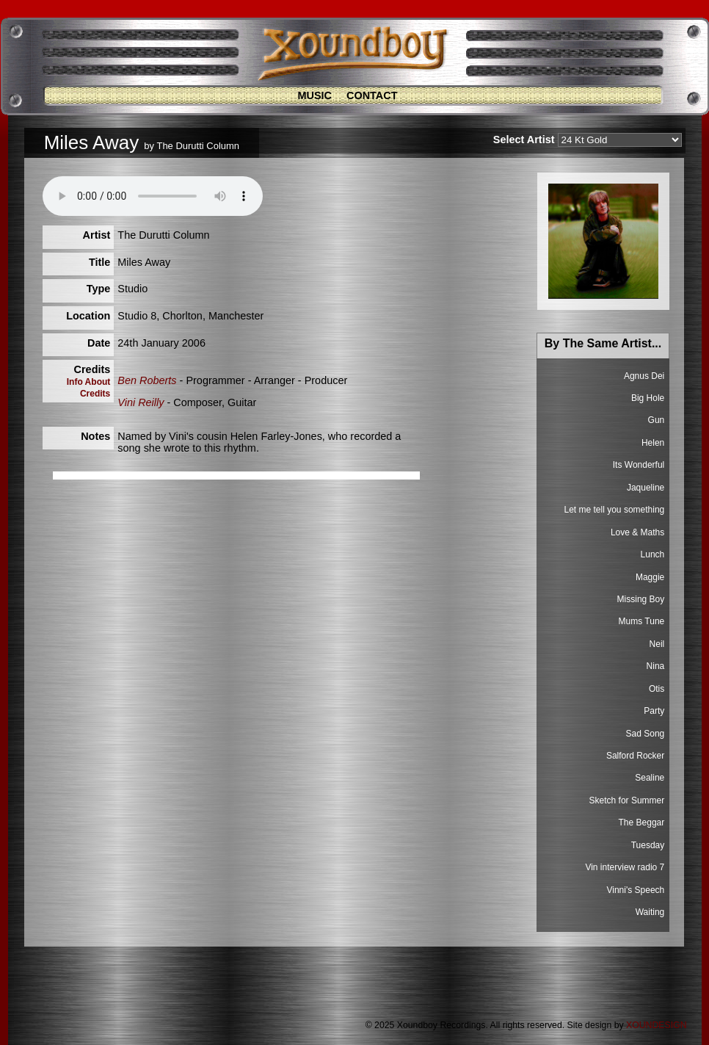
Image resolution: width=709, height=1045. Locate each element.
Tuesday (648, 845)
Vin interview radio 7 (624, 867)
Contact (372, 95)
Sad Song (645, 733)
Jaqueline (645, 487)
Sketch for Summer (627, 800)
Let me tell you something (614, 510)
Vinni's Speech (635, 890)
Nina (656, 666)
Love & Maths (637, 532)
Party (654, 711)
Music (314, 95)
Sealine (649, 778)
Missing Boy (641, 599)
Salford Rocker (635, 756)
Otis (656, 689)
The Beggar (642, 822)
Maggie (650, 577)
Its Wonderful (638, 465)
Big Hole (647, 398)
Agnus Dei (644, 376)
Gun (656, 420)
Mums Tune (642, 621)
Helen (652, 443)
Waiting (650, 912)
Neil (657, 644)
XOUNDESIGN (656, 1025)
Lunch (653, 554)
